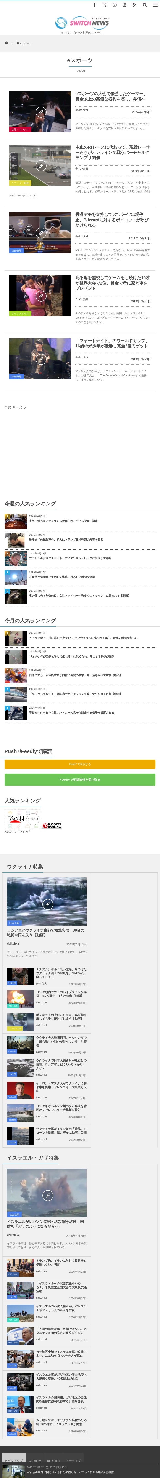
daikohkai (81, 110)
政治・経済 (90, 1044)
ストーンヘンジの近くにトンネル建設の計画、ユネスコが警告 (65, 1214)
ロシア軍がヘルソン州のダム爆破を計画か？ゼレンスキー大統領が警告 (55, 994)
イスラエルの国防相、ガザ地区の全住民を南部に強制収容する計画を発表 (55, 1147)
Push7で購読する (80, 764)
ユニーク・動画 (20, 183)
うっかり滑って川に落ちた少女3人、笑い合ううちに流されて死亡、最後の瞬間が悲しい (83, 637)
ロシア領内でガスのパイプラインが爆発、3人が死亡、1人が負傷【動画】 (133, 903)
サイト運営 (49, 1453)
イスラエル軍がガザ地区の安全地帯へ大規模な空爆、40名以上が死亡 (133, 1125)
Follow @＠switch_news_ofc (80, 1321)
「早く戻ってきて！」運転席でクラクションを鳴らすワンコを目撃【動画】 (75, 694)
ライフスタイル (20, 313)
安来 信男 (81, 169)
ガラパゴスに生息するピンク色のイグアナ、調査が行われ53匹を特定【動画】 (75, 1252)
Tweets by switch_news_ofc (80, 1313)
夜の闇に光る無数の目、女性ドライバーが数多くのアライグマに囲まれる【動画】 (80, 595)
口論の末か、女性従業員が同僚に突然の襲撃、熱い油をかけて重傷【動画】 (75, 675)
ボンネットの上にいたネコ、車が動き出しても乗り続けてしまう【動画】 (133, 926)
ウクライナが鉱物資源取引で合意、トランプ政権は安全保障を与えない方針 (73, 1270)
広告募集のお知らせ (80, 1457)
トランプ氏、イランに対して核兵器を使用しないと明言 (133, 1031)
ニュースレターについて (136, 1453)
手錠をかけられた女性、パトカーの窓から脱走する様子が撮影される (71, 712)
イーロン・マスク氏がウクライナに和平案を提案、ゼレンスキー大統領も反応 (133, 971)
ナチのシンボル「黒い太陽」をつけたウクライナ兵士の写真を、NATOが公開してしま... (133, 882)
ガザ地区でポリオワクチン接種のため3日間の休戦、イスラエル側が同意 (133, 1147)
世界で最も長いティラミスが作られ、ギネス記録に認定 (63, 521)
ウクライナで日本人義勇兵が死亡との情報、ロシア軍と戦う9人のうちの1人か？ (55, 971)
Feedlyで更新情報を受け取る (80, 779)
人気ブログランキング (17, 831)
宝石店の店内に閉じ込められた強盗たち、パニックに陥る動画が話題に (71, 1196)
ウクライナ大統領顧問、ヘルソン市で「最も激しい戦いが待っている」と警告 (133, 949)
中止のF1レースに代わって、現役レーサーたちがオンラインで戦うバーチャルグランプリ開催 (112, 152)
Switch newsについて (22, 1453)
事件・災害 (90, 913)
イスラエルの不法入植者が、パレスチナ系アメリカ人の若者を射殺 (133, 1079)
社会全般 (16, 250)
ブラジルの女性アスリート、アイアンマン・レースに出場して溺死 (70, 558)
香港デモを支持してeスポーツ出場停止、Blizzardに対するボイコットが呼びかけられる (112, 220)
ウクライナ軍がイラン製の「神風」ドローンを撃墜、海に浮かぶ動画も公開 (133, 994)
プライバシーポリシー (76, 1453)
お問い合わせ (105, 1453)
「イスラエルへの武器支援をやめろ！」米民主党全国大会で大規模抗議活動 (133, 1056)
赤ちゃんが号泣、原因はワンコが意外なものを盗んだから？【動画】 (69, 1233)
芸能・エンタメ (20, 129)
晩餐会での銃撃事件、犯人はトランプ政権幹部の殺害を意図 (66, 539)
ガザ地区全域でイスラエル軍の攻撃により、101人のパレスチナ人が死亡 (55, 1125)
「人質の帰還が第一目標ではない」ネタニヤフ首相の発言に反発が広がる (133, 1102)
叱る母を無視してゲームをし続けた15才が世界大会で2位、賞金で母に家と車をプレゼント (112, 283)
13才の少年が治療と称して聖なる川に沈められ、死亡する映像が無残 (71, 656)
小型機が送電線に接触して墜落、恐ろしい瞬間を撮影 (62, 577)
